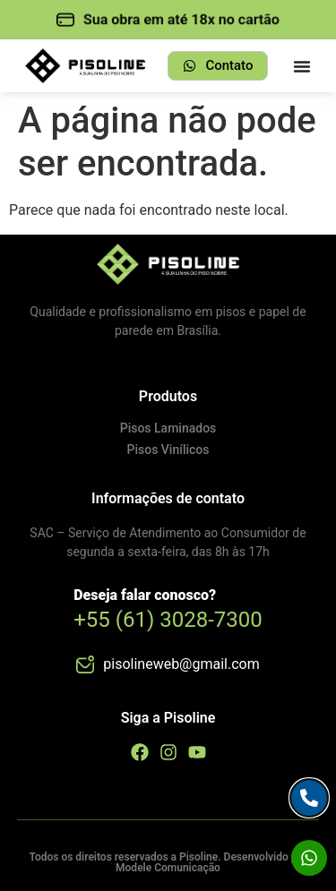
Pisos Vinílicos (168, 449)
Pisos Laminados (168, 428)
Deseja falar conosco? (144, 595)
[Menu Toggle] (302, 66)
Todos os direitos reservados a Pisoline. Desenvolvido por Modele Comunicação (167, 862)
